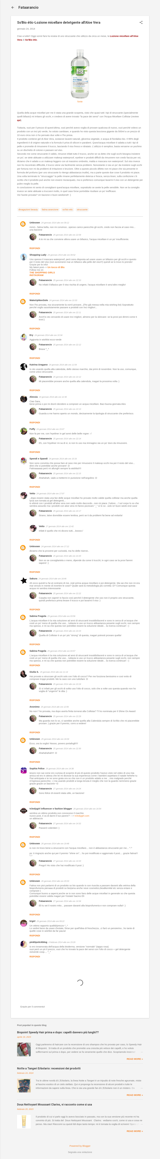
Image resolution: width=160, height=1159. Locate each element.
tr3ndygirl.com (82, 815)
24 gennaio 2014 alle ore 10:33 (63, 300)
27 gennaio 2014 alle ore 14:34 (67, 901)
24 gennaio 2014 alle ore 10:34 (48, 335)
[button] (141, 23)
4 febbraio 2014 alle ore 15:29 (61, 942)
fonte (79, 101)
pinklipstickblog (38, 942)
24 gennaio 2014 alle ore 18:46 (52, 578)
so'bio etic (67, 209)
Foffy (32, 429)
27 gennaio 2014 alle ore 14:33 (67, 861)
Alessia (34, 396)
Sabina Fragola (38, 616)
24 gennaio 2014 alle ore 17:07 (50, 493)
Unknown (35, 222)
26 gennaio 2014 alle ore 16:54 (87, 809)
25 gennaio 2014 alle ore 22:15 (67, 473)
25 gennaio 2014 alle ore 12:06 (55, 707)
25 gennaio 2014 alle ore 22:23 (67, 631)
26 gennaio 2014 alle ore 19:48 (55, 843)
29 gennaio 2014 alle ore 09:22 (50, 921)
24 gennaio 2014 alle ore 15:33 (63, 459)
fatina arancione (50, 209)
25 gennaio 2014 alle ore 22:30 (67, 748)
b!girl (32, 921)
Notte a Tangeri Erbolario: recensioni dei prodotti (49, 1068)
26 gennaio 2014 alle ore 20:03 (55, 881)
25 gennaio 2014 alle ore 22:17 (67, 511)
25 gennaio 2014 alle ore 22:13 (67, 409)
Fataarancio (28, 7)
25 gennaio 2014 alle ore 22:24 (67, 684)
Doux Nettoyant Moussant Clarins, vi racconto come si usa (54, 1104)
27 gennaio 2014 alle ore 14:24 (67, 788)
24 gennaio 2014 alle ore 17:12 (55, 546)
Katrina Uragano (39, 364)
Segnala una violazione (80, 1152)
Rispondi (35, 248)
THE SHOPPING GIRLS (42, 272)
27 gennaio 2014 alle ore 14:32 (67, 823)
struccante (82, 209)
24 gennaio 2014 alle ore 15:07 (50, 429)
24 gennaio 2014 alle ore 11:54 (63, 365)
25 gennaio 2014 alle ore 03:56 (61, 616)
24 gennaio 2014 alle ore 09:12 (55, 223)
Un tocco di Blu (55, 267)
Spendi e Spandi (39, 458)
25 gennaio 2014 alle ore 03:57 (61, 651)
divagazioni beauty (28, 209)
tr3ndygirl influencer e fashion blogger (51, 808)
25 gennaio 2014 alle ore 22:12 (67, 344)
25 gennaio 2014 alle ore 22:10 (67, 280)
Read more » (135, 1059)
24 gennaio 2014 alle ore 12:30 (53, 397)
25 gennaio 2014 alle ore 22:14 (67, 438)
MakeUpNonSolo (39, 300)
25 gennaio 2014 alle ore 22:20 (67, 556)
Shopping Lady (38, 254)
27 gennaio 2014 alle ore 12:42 (60, 526)
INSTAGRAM (36, 275)
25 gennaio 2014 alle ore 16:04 (55, 739)
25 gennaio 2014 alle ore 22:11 (67, 312)
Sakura (33, 578)
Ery (31, 335)
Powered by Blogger (79, 1146)
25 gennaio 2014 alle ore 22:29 (67, 716)
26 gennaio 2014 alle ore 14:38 (60, 768)
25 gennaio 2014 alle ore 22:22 (67, 593)
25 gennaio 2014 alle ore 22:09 (67, 235)
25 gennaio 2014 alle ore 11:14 (54, 672)
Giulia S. (34, 672)
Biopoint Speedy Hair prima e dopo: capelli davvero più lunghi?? (58, 1032)
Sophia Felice (37, 768)
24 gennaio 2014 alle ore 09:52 (61, 255)
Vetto (32, 493)
